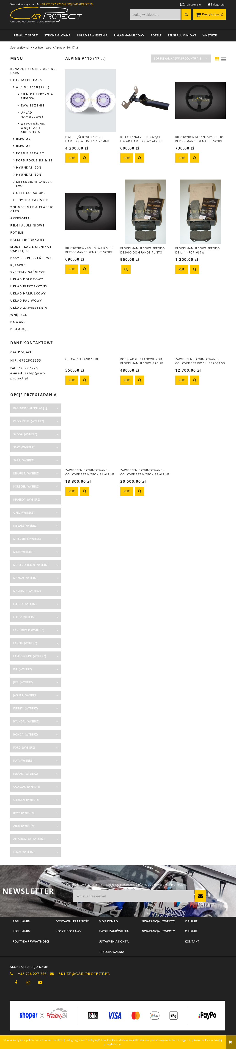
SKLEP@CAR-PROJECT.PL (77, 4)
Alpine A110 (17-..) (32, 87)
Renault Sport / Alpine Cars (32, 71)
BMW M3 (23, 146)
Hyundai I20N (28, 167)
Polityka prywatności (31, 941)
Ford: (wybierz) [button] (24, 747)
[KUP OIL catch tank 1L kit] (71, 380)
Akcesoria (20, 218)
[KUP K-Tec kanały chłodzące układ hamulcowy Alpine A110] (126, 158)
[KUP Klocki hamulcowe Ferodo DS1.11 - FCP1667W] (181, 269)
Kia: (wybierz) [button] (22, 669)
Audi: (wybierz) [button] (23, 826)
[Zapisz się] (200, 896)
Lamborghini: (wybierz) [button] (29, 656)
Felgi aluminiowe (27, 225)
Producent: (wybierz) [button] (28, 421)
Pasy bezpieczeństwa (31, 258)
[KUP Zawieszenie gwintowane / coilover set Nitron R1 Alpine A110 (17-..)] (71, 491)
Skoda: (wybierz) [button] (25, 434)
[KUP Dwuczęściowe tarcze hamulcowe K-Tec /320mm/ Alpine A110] (71, 158)
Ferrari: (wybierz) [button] (25, 774)
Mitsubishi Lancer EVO (34, 184)
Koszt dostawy (68, 931)
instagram (28, 982)
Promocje (19, 329)
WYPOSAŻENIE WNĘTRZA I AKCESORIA (33, 128)
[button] (84, 158)
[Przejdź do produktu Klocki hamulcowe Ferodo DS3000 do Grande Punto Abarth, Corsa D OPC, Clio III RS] (145, 211)
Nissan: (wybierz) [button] (25, 526)
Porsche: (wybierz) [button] (26, 486)
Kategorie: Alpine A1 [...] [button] (30, 408)
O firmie (191, 931)
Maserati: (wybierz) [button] (27, 591)
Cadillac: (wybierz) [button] (26, 787)
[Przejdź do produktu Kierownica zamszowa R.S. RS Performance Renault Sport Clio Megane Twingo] (90, 211)
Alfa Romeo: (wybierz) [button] (29, 839)
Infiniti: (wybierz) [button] (25, 708)
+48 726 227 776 (50, 4)
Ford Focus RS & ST (34, 160)
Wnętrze (18, 315)
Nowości (18, 322)
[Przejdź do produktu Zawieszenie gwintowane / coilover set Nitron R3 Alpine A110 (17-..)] (145, 433)
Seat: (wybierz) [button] (23, 447)
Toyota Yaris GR (32, 200)
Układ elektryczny (28, 286)
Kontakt (192, 941)
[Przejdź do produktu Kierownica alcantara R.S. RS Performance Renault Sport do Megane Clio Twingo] (200, 100)
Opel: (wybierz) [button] (23, 513)
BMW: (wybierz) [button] (23, 813)
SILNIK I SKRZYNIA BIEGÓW (37, 96)
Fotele (16, 232)
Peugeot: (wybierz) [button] (26, 499)
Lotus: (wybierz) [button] (25, 604)
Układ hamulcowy (28, 293)
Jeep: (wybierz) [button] (23, 682)
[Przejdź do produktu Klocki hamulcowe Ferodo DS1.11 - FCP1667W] (200, 211)
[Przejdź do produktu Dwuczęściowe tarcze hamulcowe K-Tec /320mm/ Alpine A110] (90, 100)
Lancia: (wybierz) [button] (25, 643)
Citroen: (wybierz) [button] (26, 800)
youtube (40, 982)
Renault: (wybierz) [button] (26, 473)
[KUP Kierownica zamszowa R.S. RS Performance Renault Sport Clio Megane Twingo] (71, 269)
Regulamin (21, 931)
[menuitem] (25, 35)
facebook (16, 982)
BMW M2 (23, 139)
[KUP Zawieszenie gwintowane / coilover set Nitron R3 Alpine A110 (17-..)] (126, 491)
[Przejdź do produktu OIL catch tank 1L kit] (90, 322)
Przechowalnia (111, 952)
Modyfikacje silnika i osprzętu (31, 249)
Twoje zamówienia (114, 931)
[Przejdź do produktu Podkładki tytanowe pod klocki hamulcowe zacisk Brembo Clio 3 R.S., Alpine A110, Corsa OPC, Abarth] (145, 322)
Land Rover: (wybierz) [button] (28, 630)
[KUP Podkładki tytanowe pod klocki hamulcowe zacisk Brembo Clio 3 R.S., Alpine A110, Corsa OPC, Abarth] (126, 380)
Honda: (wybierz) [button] (25, 734)
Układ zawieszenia (28, 307)
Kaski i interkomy (27, 239)
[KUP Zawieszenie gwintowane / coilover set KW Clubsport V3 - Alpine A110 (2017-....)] (181, 380)
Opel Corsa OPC (31, 193)
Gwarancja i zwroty (158, 931)
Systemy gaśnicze (27, 272)
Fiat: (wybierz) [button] (23, 761)
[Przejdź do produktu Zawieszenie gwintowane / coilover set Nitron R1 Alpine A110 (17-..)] (90, 433)
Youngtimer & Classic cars (31, 209)
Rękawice (19, 265)
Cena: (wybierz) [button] (24, 852)
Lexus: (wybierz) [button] (24, 617)
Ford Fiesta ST (30, 153)
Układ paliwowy (26, 300)
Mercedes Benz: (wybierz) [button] (31, 565)
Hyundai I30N (28, 174)
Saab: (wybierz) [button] (24, 460)
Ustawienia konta (114, 941)
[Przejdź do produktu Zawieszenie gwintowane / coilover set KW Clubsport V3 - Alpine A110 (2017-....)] (200, 322)
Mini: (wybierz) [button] (23, 552)
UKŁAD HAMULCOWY (32, 114)
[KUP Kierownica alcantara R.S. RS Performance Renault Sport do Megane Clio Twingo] (181, 158)
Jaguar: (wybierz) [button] (25, 695)
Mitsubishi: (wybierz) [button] (27, 539)
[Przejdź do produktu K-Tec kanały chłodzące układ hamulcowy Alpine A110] (145, 100)
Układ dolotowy (26, 279)
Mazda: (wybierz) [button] (25, 578)
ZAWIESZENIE (32, 105)
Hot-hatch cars (26, 80)
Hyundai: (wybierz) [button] (26, 721)
